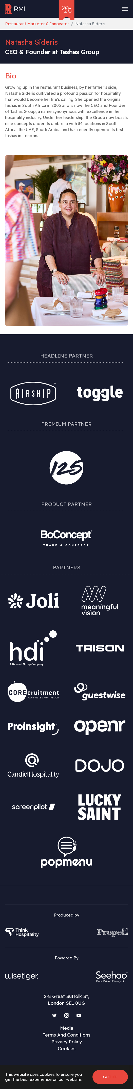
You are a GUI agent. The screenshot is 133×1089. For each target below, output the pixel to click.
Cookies (66, 1048)
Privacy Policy (66, 1042)
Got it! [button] (110, 1076)
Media (66, 1028)
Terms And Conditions (66, 1035)
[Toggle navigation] (125, 9)
